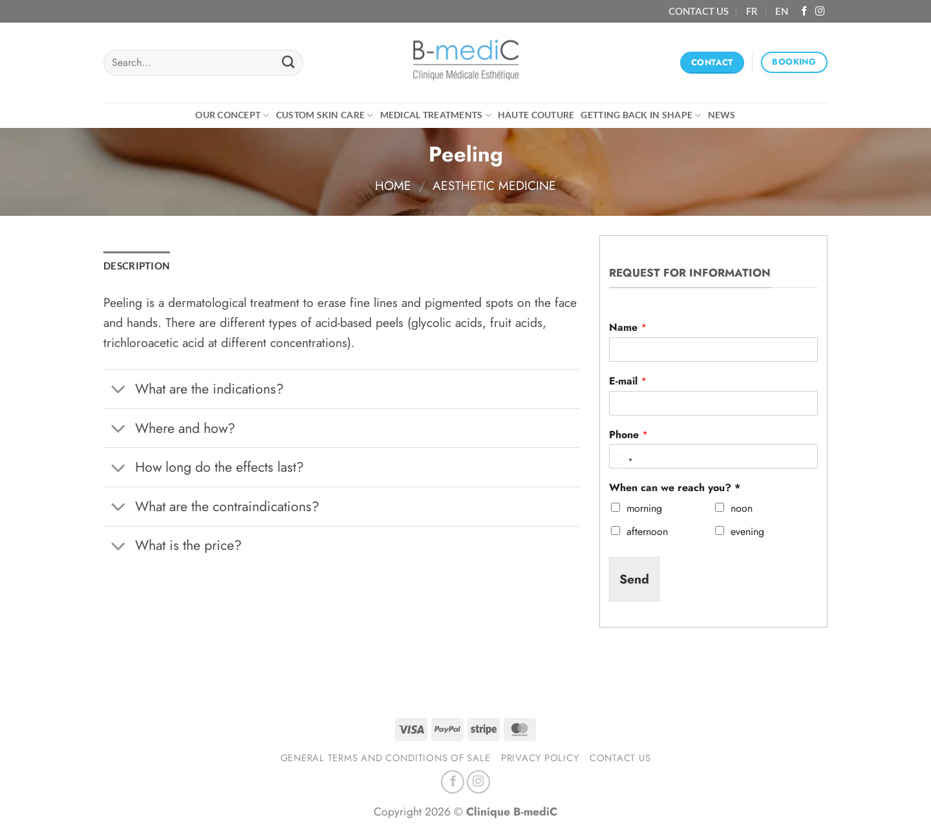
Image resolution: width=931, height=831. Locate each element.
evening (747, 531)
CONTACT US (699, 11)
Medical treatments (435, 115)
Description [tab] (136, 265)
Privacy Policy (540, 758)
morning (644, 508)
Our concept (232, 115)
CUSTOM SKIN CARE (325, 115)
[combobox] (622, 459)
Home (393, 185)
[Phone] (713, 456)
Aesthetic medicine (494, 185)
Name (628, 328)
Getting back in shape (641, 115)
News (722, 115)
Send (634, 579)
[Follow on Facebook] (804, 11)
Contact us (620, 758)
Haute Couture (536, 115)
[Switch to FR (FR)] (752, 11)
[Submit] (288, 63)
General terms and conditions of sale (386, 758)
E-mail (628, 381)
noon (742, 508)
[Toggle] (118, 390)
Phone (628, 435)
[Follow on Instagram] (820, 11)
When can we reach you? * (674, 488)
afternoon (647, 531)
